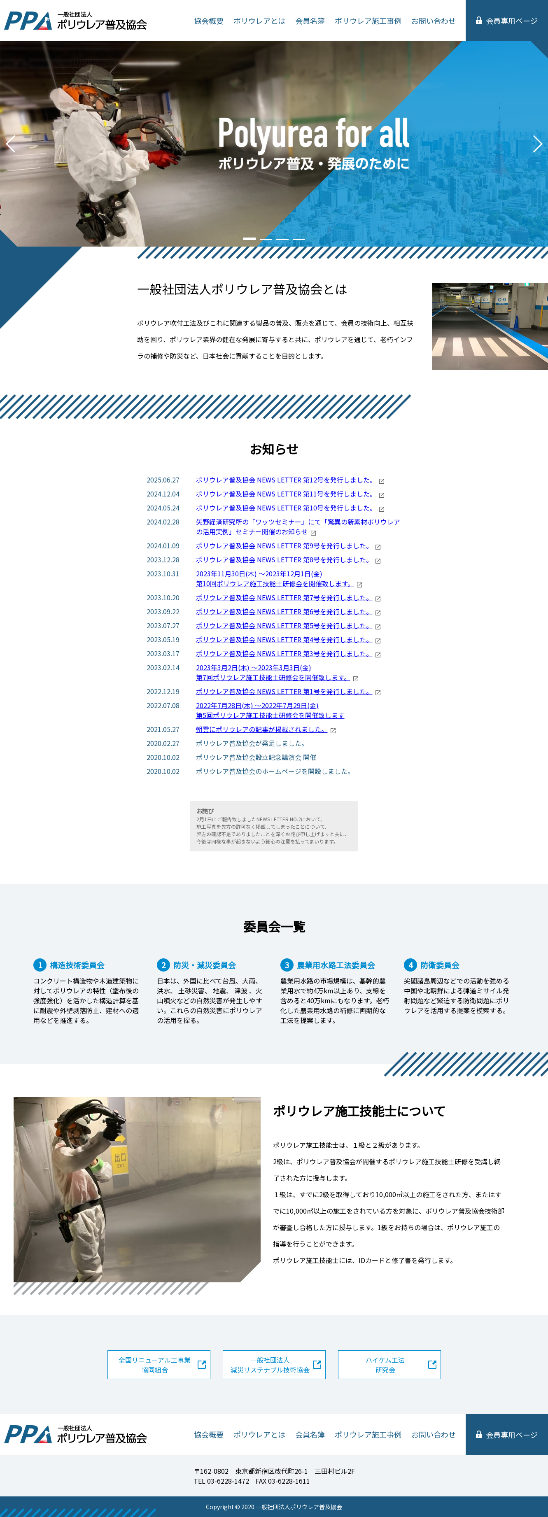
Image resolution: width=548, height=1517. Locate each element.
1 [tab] (249, 238)
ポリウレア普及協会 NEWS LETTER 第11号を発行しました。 (286, 494)
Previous (10, 144)
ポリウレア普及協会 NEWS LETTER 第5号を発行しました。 (284, 625)
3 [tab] (282, 237)
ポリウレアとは (259, 20)
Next (537, 144)
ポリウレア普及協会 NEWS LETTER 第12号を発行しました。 (286, 480)
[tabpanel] (274, 144)
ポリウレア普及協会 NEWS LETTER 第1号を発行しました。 (284, 691)
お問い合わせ (433, 20)
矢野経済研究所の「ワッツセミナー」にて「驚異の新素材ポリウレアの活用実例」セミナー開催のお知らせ (298, 526)
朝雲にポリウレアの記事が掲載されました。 (262, 729)
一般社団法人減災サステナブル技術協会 (270, 1365)
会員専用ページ (512, 20)
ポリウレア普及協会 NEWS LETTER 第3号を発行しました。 (284, 653)
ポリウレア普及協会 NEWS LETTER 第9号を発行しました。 (284, 545)
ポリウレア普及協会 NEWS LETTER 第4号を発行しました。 (284, 639)
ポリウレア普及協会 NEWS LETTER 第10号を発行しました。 (286, 508)
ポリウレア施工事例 (368, 20)
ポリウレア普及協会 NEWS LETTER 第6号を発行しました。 (284, 611)
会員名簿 (310, 20)
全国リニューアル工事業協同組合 (155, 1365)
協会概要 (209, 20)
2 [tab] (266, 237)
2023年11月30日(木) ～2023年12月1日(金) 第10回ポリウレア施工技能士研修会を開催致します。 (275, 578)
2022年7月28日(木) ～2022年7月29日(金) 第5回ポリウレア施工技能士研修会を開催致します (270, 710)
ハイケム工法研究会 (385, 1365)
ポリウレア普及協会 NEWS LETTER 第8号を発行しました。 (284, 559)
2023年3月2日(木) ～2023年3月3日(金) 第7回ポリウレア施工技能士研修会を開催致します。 (273, 672)
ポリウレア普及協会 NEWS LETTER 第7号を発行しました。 (284, 597)
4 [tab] (299, 237)
